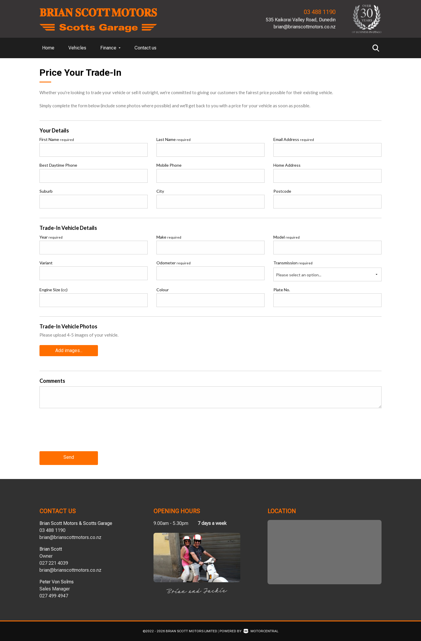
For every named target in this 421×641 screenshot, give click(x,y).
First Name (56, 139)
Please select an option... (298, 274)
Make (168, 237)
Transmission (293, 262)
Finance (110, 48)
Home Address (287, 165)
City (160, 191)
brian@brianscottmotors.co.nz (305, 27)
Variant (46, 262)
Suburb (46, 191)
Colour (162, 289)
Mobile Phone (169, 165)
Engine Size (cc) (53, 289)
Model (286, 237)
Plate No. (281, 289)
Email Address (293, 139)
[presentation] (83, 433)
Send (68, 457)
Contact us (145, 48)
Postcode (282, 191)
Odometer (173, 262)
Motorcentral (261, 630)
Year (51, 237)
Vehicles (77, 48)
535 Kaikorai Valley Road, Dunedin (301, 20)
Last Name (173, 139)
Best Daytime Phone (58, 165)
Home (48, 48)
